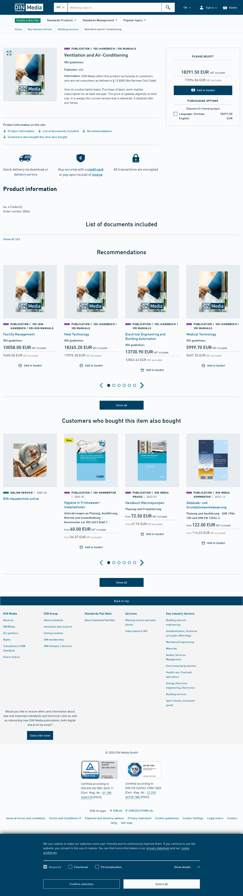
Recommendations (97, 131)
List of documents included (58, 131)
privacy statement (158, 848)
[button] (208, 7)
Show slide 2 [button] (113, 385)
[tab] (108, 385)
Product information (18, 131)
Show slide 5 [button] (129, 385)
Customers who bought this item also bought (35, 137)
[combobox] (121, 7)
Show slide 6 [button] (134, 385)
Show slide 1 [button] (108, 385)
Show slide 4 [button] (124, 385)
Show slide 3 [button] (119, 385)
